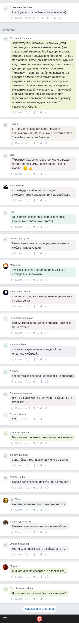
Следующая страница (39, 608)
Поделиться (60, 17)
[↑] (48, 18)
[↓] (54, 18)
